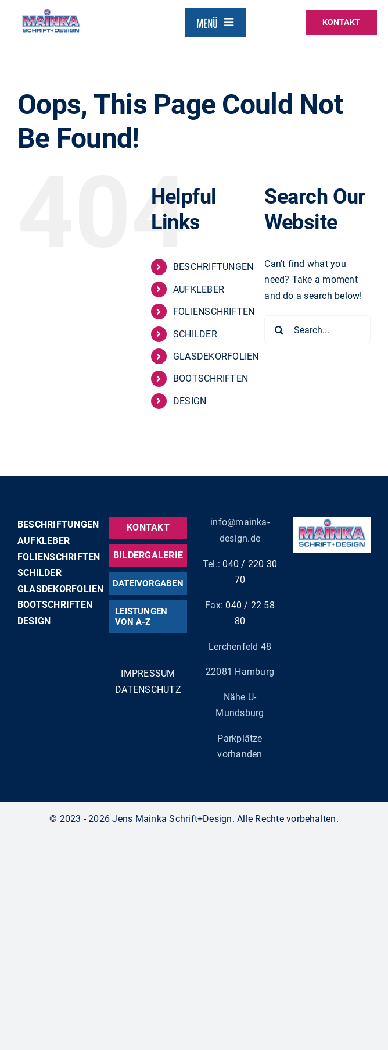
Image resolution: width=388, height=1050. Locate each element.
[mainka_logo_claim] (50, 11)
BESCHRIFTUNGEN (213, 266)
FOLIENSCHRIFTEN (214, 311)
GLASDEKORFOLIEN (216, 356)
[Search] (278, 329)
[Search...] (317, 329)
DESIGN (189, 401)
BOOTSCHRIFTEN (210, 378)
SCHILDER (195, 334)
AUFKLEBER (198, 289)
